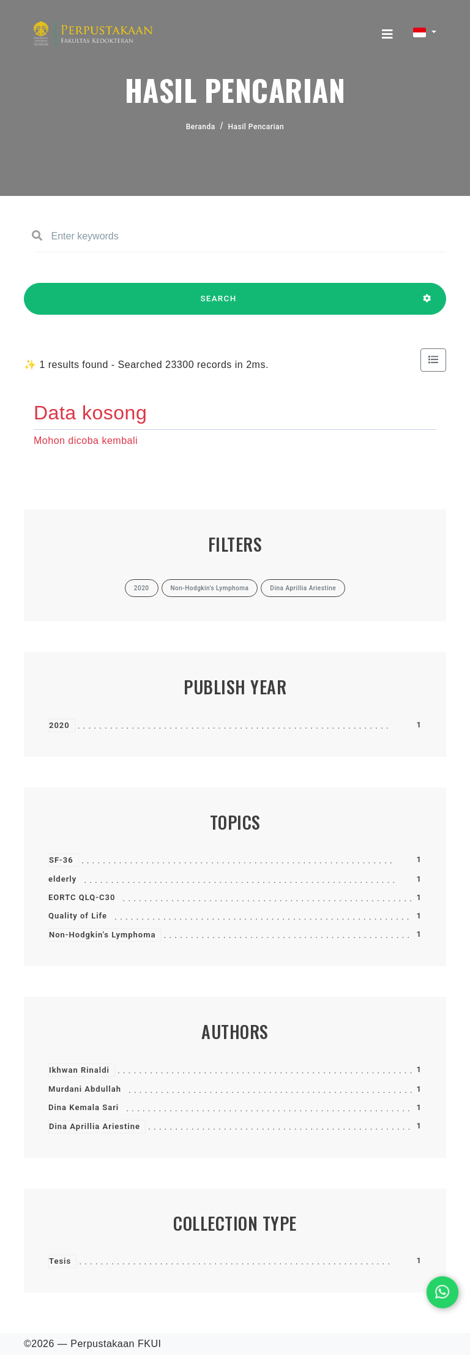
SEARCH (218, 304)
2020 (59, 725)
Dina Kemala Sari (83, 1107)
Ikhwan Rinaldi (79, 1070)
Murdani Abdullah (84, 1089)
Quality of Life (77, 915)
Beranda (200, 126)
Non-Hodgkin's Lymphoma (102, 934)
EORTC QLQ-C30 (81, 897)
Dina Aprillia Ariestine (94, 1126)
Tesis (60, 1261)
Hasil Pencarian (256, 126)
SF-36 (61, 860)
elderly (62, 879)
